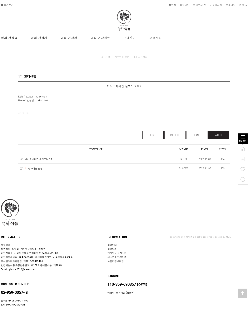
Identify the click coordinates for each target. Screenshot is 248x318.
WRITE (218, 135)
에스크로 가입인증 (116, 257)
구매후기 (129, 38)
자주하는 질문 (122, 56)
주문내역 (231, 5)
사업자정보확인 (115, 261)
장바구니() (199, 5)
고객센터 (155, 38)
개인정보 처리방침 (116, 253)
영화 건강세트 (100, 38)
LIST (196, 135)
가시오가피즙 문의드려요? (38, 159)
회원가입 (184, 5)
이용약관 (112, 249)
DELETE (175, 135)
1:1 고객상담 (140, 56)
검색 (243, 5)
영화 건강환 (69, 38)
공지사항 (105, 56)
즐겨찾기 (7, 4)
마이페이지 (216, 5)
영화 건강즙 (9, 38)
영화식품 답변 (35, 168)
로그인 (172, 5)
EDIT (153, 135)
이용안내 (112, 245)
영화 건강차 (39, 38)
